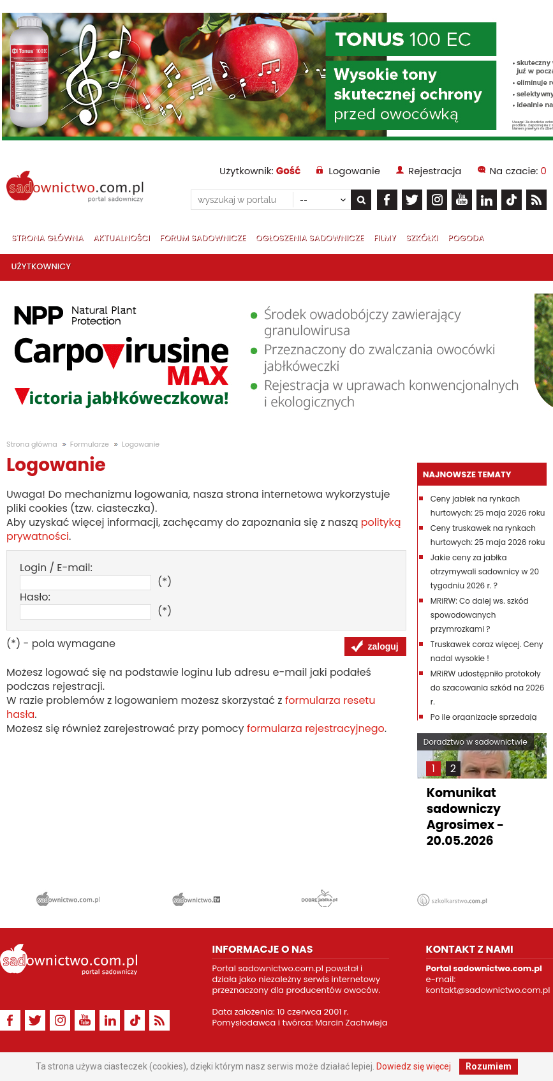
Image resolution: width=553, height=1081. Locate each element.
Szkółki (422, 238)
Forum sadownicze (202, 238)
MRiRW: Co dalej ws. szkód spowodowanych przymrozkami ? (480, 614)
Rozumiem (489, 1066)
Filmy (384, 238)
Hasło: (35, 597)
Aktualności (121, 238)
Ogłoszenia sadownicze (310, 238)
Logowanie (354, 170)
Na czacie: (518, 170)
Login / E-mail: (56, 568)
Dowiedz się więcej (413, 1066)
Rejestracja (434, 170)
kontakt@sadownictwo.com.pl (488, 990)
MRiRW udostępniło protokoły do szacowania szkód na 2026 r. (488, 687)
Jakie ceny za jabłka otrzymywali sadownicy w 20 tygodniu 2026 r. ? (485, 571)
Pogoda (465, 238)
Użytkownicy (41, 266)
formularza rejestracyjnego (316, 728)
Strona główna (47, 238)
